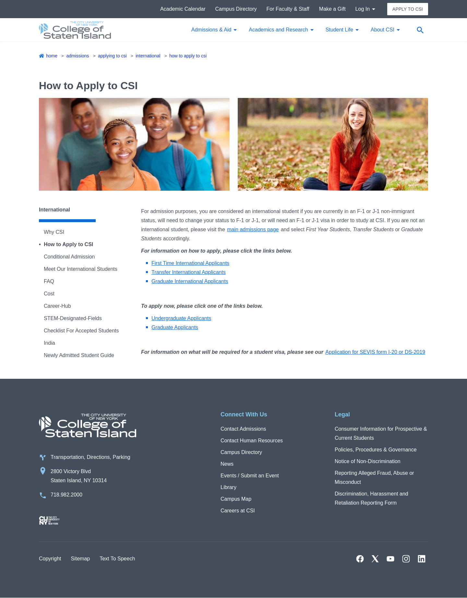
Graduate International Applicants (189, 281)
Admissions (77, 55)
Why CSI (54, 232)
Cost (49, 293)
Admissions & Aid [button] (211, 29)
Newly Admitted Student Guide (79, 355)
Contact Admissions (243, 429)
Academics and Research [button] (278, 29)
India (49, 343)
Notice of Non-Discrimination (368, 461)
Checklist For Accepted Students (81, 330)
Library (228, 487)
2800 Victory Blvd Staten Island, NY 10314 (79, 476)
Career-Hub (57, 306)
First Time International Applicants (190, 263)
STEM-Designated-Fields (73, 318)
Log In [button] (362, 9)
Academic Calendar (183, 9)
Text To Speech (117, 558)
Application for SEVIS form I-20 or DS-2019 (375, 352)
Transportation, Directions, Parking (90, 457)
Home (51, 55)
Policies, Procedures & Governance (376, 449)
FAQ (49, 281)
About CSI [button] (382, 29)
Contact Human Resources (252, 440)
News (227, 464)
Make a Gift (332, 9)
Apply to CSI (407, 9)
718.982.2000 (66, 494)
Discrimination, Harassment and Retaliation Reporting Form (371, 498)
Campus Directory (236, 9)
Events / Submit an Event (250, 475)
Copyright (50, 558)
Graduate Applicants (174, 327)
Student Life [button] (339, 29)
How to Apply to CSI (188, 55)
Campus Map (236, 499)
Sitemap (80, 558)
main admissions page (253, 229)
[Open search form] (420, 30)
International (148, 55)
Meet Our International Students (80, 269)
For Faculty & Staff (288, 9)
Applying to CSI (112, 55)
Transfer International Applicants (188, 272)
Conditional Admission (69, 256)
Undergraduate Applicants (181, 318)
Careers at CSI (238, 510)
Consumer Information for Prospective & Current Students (381, 433)
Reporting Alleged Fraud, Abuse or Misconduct (374, 477)
